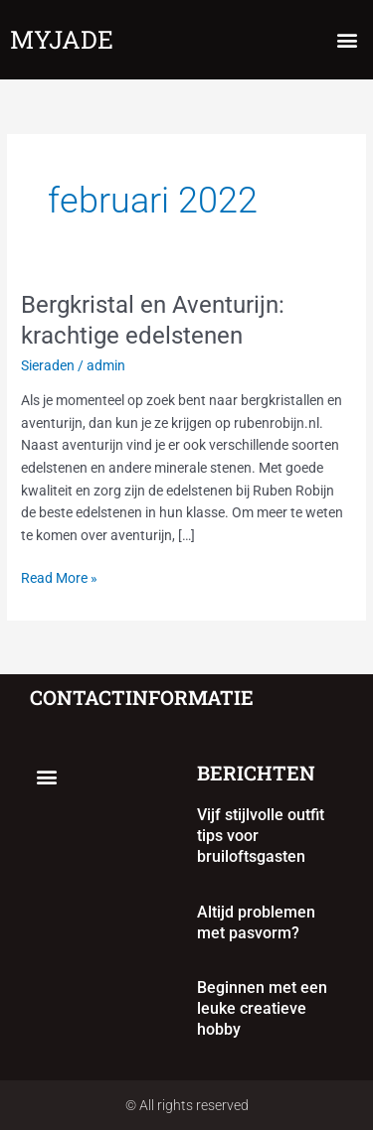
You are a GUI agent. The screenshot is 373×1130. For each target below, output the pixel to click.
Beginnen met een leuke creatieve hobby (262, 1008)
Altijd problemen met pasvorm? (256, 922)
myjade (61, 39)
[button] (346, 40)
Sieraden (48, 365)
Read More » (59, 576)
